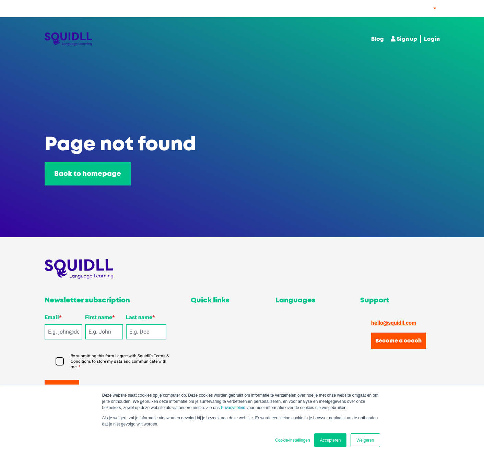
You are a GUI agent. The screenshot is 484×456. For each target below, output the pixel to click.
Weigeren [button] (365, 440)
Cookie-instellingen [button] (292, 440)
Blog (377, 39)
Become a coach (398, 341)
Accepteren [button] (330, 440)
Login (432, 39)
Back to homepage (87, 173)
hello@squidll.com (393, 323)
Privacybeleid (233, 407)
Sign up (404, 39)
